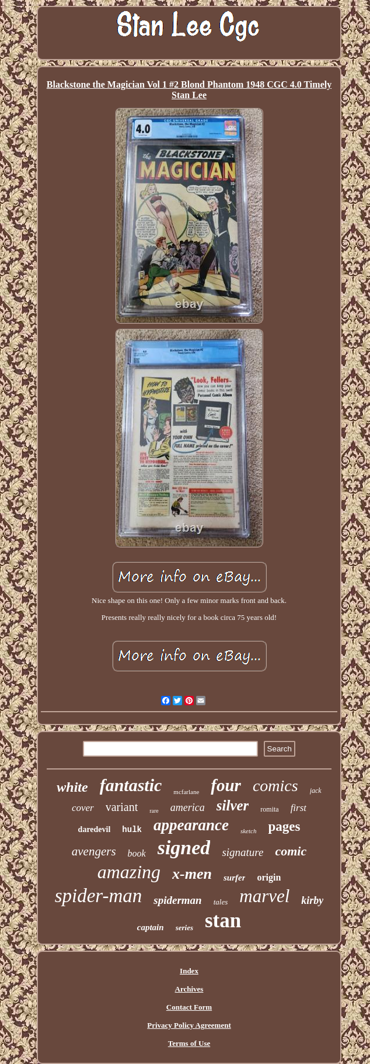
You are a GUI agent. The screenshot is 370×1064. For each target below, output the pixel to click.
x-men (192, 873)
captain (150, 927)
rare (154, 810)
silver (233, 805)
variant (122, 806)
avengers (94, 851)
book (137, 853)
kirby (312, 900)
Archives (189, 989)
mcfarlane (186, 791)
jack (316, 790)
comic (290, 851)
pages (284, 826)
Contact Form (189, 1007)
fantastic (131, 785)
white (72, 787)
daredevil (94, 829)
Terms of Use (189, 1043)
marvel (264, 896)
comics (275, 786)
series (184, 927)
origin (269, 877)
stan (223, 920)
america (187, 807)
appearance (191, 825)
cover (83, 807)
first (298, 807)
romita (269, 809)
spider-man (98, 895)
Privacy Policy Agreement (189, 1025)
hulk (132, 829)
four (226, 785)
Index (189, 970)
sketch (248, 830)
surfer (235, 877)
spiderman (177, 900)
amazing (128, 871)
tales (221, 901)
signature (242, 852)
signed (184, 847)
